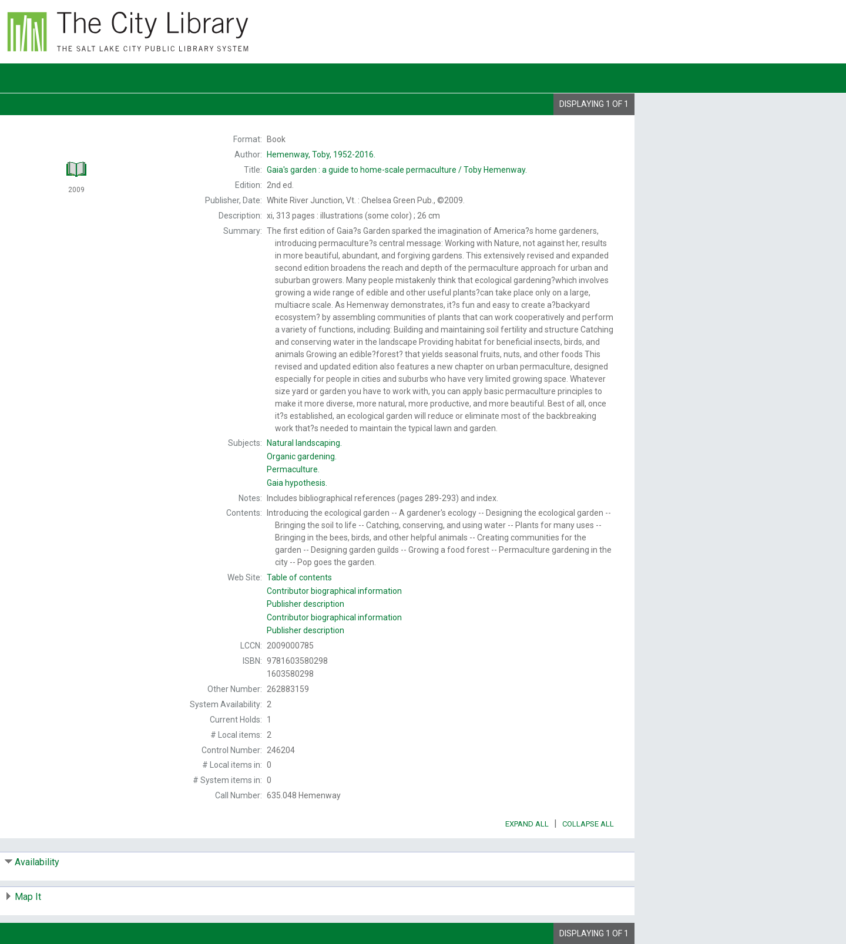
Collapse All (588, 823)
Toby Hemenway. (397, 169)
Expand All (527, 823)
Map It (28, 896)
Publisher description (305, 604)
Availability (37, 862)
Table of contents (299, 577)
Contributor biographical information (334, 591)
